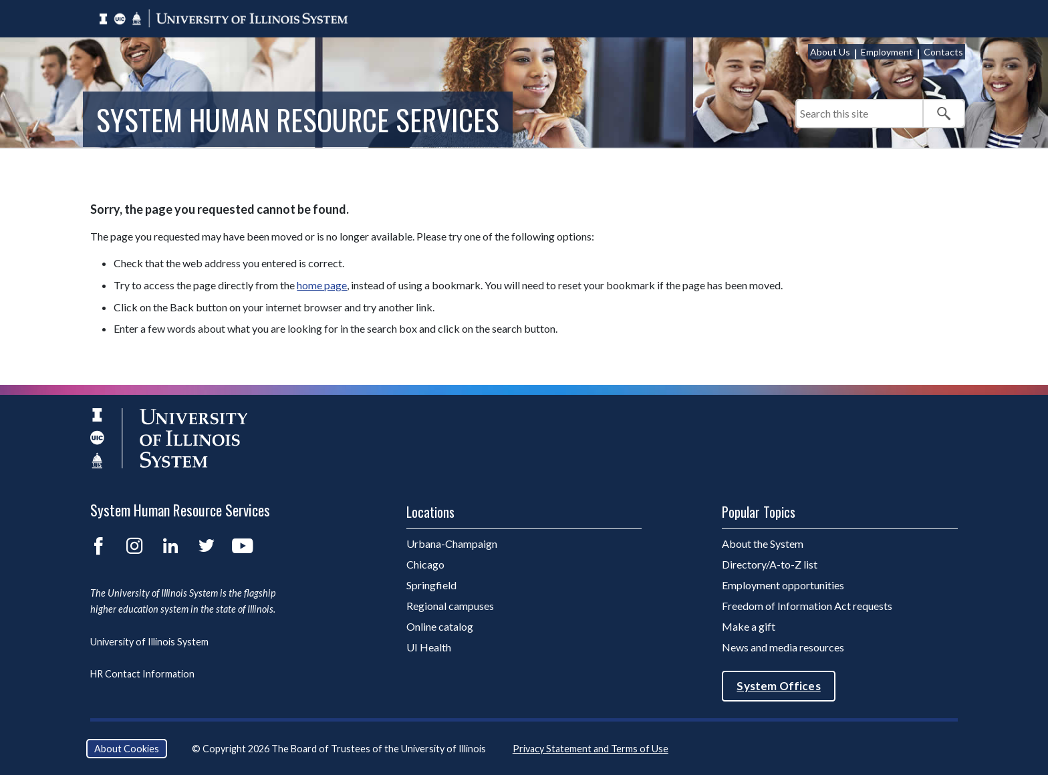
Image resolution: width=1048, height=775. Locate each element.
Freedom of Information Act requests (807, 605)
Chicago (425, 564)
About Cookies (126, 748)
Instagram (134, 546)
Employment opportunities (783, 585)
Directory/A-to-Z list (769, 564)
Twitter (206, 546)
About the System (762, 543)
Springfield (431, 585)
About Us (830, 51)
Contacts (943, 51)
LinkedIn (170, 546)
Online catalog (439, 626)
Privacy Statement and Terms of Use (590, 748)
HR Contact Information (142, 673)
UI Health (428, 647)
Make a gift (748, 626)
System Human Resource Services (297, 119)
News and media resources (783, 647)
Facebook (98, 546)
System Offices (778, 686)
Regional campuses (450, 605)
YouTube (243, 546)
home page (322, 285)
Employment (887, 51)
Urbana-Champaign (451, 543)
